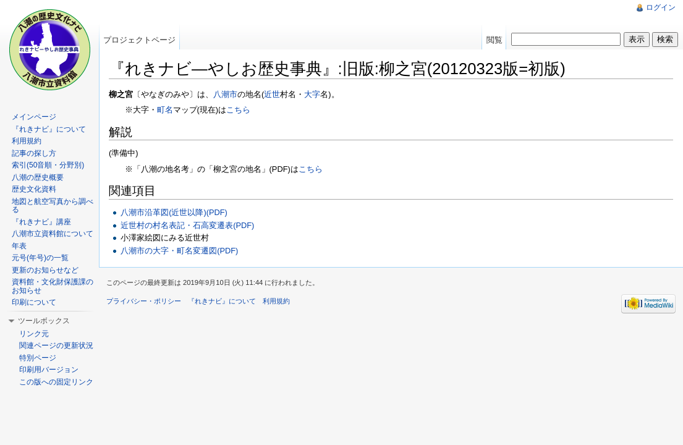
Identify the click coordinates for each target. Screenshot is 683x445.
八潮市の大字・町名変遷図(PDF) (179, 250)
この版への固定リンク (56, 382)
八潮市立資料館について (52, 233)
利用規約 (26, 141)
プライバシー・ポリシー (143, 301)
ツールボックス (44, 320)
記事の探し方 (34, 153)
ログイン (661, 7)
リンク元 (34, 333)
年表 (19, 246)
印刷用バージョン (48, 369)
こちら (238, 109)
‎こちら (311, 169)
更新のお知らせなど (45, 270)
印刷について (34, 302)
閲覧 (494, 39)
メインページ (34, 116)
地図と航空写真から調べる (52, 205)
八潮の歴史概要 (38, 177)
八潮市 (225, 94)
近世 (272, 94)
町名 (165, 109)
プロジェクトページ (139, 39)
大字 (312, 94)
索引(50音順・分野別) (48, 165)
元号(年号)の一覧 (40, 257)
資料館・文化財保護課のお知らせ (52, 286)
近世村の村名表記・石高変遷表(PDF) (187, 225)
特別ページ (37, 358)
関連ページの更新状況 (56, 345)
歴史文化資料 (34, 189)
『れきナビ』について (49, 129)
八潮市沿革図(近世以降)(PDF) (174, 212)
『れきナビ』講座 (41, 222)
